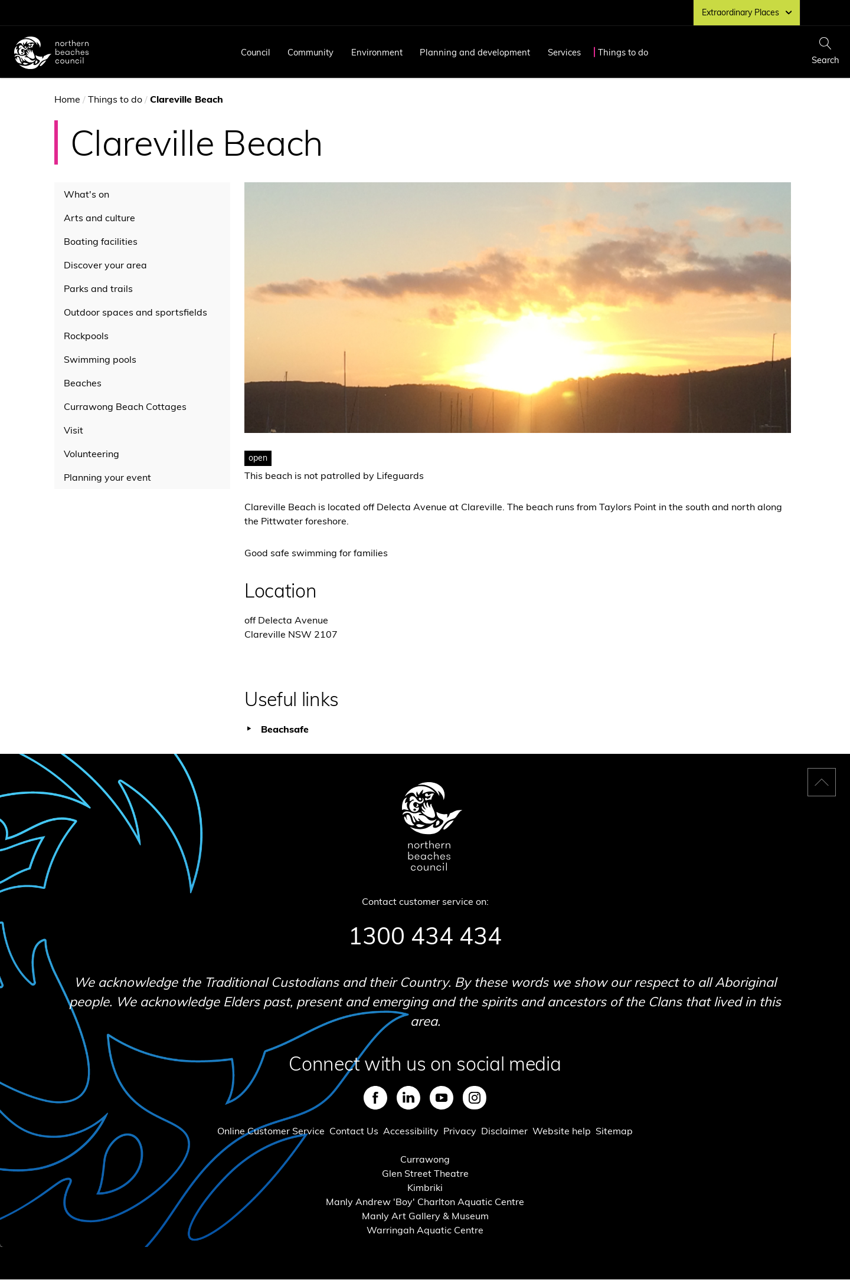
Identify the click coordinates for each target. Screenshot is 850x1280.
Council (255, 52)
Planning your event (107, 477)
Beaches (83, 383)
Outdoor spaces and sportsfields (135, 312)
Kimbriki (425, 1187)
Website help (561, 1131)
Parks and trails (98, 288)
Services (564, 52)
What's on (86, 194)
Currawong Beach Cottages (125, 406)
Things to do (623, 52)
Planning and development (475, 52)
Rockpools (86, 336)
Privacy (459, 1131)
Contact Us (353, 1131)
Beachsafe (285, 729)
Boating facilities (101, 241)
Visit (73, 430)
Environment (377, 52)
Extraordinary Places (747, 12)
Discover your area (105, 265)
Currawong (425, 1159)
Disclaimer (504, 1131)
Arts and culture (99, 218)
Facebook (375, 1098)
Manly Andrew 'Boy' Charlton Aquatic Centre (425, 1201)
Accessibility (411, 1131)
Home (67, 99)
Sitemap (614, 1131)
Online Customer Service (271, 1131)
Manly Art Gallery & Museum (425, 1216)
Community (310, 52)
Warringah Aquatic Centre (425, 1230)
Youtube (441, 1098)
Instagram (474, 1098)
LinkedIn (408, 1098)
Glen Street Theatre (425, 1173)
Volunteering (91, 454)
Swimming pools (100, 359)
